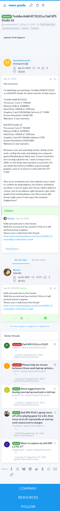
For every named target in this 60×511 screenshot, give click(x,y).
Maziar (11, 218)
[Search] (55, 5)
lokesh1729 (17, 395)
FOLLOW (28, 506)
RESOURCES (28, 497)
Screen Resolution (11, 28)
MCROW (19, 433)
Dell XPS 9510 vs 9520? (35, 344)
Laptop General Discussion (33, 347)
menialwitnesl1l (11, 24)
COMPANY (28, 488)
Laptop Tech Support (33, 425)
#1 (55, 79)
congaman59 (18, 449)
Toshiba (34, 28)
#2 (55, 288)
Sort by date (21, 260)
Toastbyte (17, 425)
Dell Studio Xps (48, 24)
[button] (5, 5)
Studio (25, 28)
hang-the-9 (20, 379)
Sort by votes (38, 260)
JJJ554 (15, 371)
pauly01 (16, 347)
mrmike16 (20, 403)
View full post (12, 248)
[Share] (50, 79)
